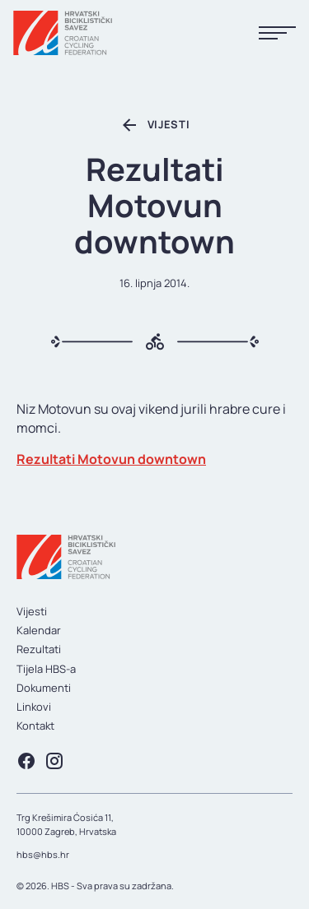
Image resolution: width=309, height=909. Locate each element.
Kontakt (35, 725)
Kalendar (38, 630)
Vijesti (31, 611)
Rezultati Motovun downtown (111, 459)
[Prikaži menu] (277, 33)
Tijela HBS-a (46, 668)
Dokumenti (43, 687)
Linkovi (33, 706)
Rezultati (38, 649)
